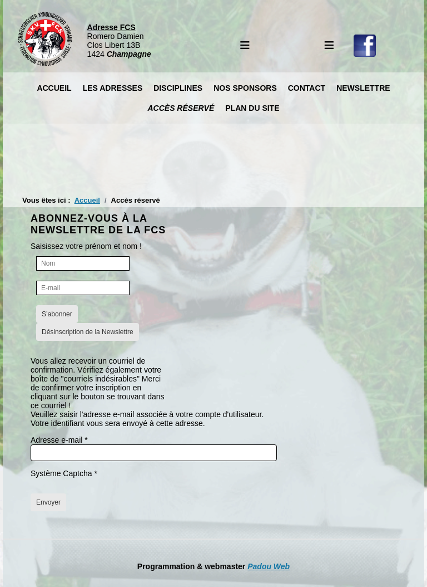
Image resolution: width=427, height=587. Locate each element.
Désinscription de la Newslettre (87, 332)
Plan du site (252, 108)
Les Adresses (113, 88)
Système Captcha (64, 473)
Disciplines (177, 88)
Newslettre (363, 88)
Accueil (54, 88)
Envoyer (48, 502)
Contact (306, 88)
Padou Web (268, 566)
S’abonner (57, 314)
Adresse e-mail (59, 440)
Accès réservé (180, 108)
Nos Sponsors (245, 88)
